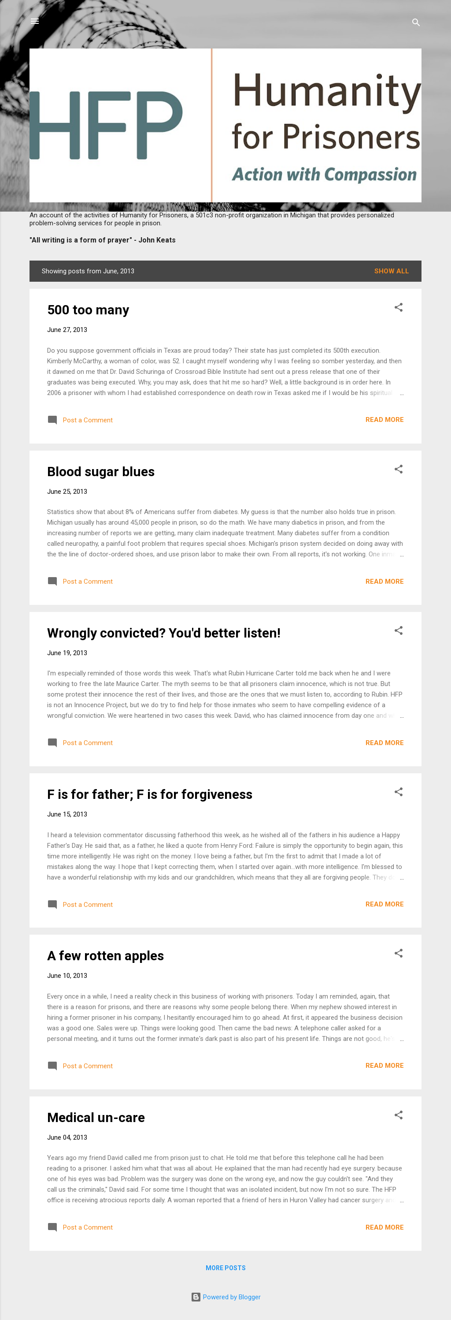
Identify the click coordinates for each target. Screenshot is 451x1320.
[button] (398, 309)
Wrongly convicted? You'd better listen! (164, 633)
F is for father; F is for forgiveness (149, 794)
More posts (226, 1268)
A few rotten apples (105, 955)
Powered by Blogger (226, 1297)
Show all (391, 271)
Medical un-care (96, 1117)
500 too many (88, 309)
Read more (385, 420)
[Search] (416, 24)
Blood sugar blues (101, 471)
